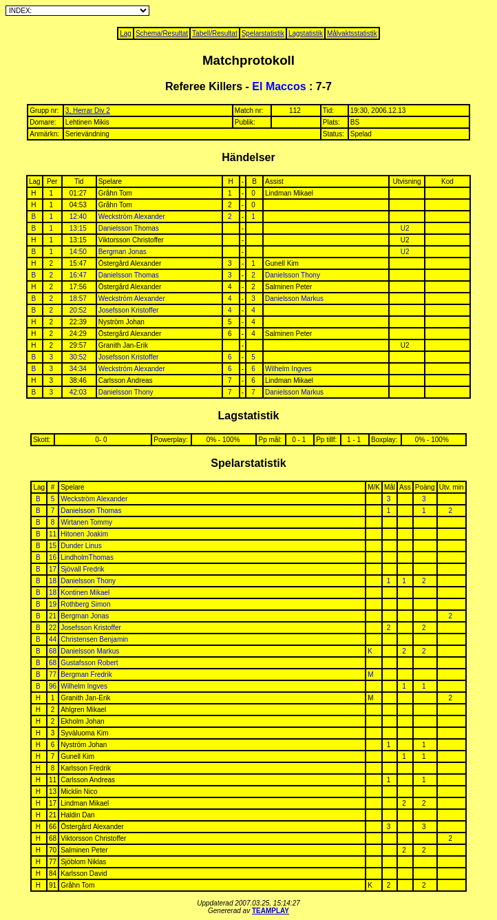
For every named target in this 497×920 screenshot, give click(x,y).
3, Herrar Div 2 (87, 110)
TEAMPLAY (270, 910)
